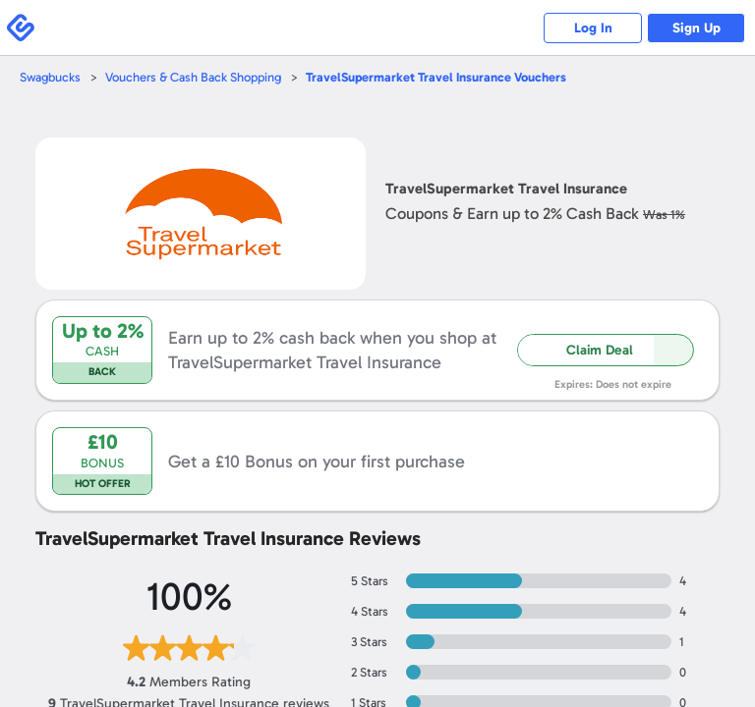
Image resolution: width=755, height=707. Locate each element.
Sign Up (696, 28)
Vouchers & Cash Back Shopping (193, 77)
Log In (593, 28)
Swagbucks (50, 77)
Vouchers (436, 77)
